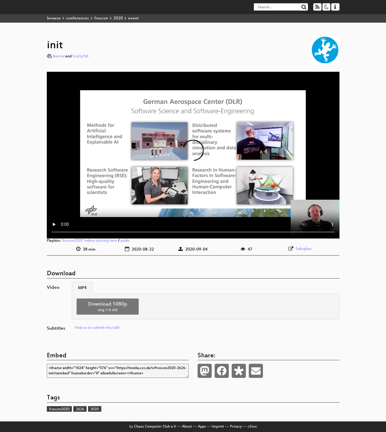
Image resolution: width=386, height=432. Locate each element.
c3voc (252, 427)
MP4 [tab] (82, 288)
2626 (80, 409)
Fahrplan (304, 248)
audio (125, 241)
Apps (202, 427)
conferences (77, 18)
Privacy (236, 427)
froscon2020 (59, 409)
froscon (101, 18)
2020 (118, 18)
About (187, 427)
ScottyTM (80, 56)
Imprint (218, 427)
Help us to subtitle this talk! (97, 328)
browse (54, 18)
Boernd (58, 56)
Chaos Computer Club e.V (155, 427)
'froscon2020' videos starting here (89, 241)
